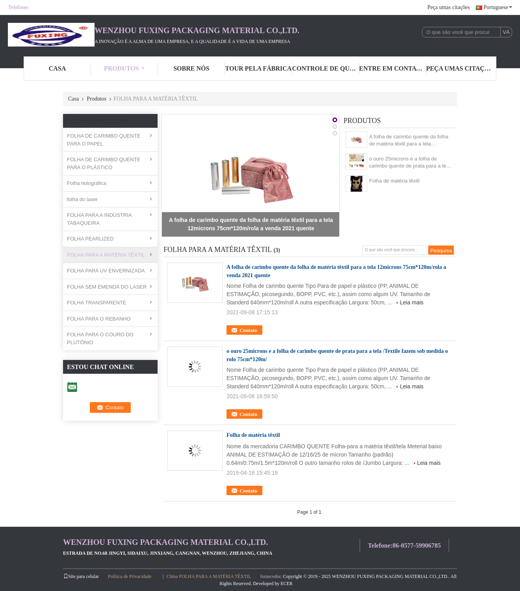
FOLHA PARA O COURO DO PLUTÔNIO (100, 338)
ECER (286, 583)
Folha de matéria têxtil (394, 181)
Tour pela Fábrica (258, 68)
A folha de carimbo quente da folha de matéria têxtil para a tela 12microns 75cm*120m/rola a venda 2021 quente (410, 140)
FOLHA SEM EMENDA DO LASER (107, 287)
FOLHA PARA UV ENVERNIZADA (106, 271)
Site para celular (81, 576)
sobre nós (191, 68)
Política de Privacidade (130, 576)
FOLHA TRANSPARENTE (96, 303)
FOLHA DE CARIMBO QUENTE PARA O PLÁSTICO (103, 163)
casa (57, 68)
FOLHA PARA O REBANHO (99, 319)
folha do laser (82, 199)
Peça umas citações (448, 7)
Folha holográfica (86, 183)
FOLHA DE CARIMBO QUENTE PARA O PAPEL (103, 140)
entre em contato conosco (392, 68)
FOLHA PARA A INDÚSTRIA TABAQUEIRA (99, 219)
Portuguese (498, 7)
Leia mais (411, 302)
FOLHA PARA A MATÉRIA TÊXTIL (106, 255)
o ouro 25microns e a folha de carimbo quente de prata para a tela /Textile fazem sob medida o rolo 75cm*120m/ (409, 163)
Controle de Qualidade (325, 68)
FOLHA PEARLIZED (90, 239)
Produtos (124, 68)
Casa (73, 99)
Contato (248, 330)
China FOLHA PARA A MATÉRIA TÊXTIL (209, 576)
